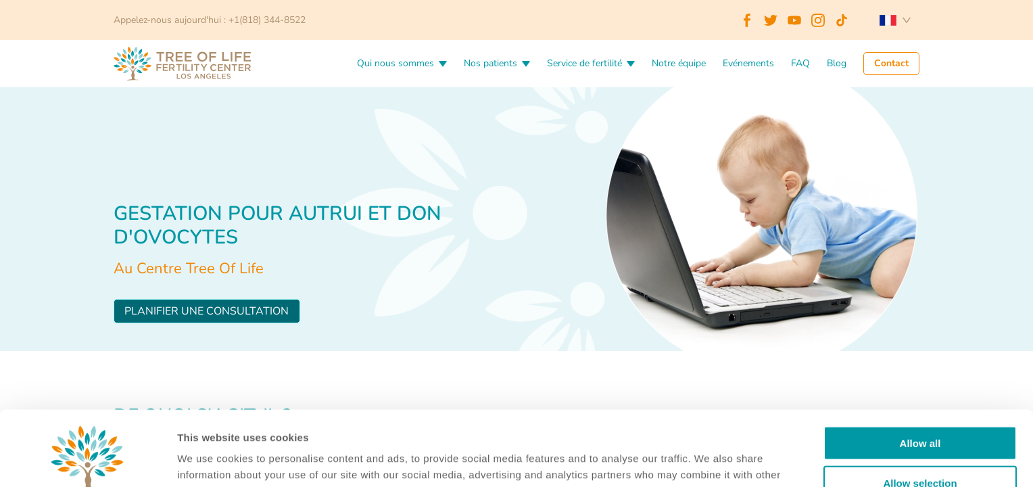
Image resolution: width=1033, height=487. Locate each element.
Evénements (748, 64)
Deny (920, 447)
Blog (836, 64)
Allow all (920, 368)
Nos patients (490, 64)
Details (695, 460)
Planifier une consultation (206, 311)
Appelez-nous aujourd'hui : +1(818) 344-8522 (210, 20)
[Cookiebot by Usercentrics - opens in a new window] (87, 460)
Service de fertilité (584, 64)
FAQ (800, 64)
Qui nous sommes (395, 64)
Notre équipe (679, 64)
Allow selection (920, 408)
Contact (891, 64)
